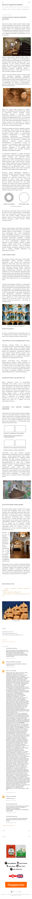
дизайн (7, 641)
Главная (4, 9)
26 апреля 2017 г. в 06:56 (11, 800)
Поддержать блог (16, 884)
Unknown (8, 670)
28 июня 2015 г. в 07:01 (10, 658)
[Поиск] (29, 2)
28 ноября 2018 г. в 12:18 (11, 822)
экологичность (12, 641)
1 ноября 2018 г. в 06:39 (11, 812)
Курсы (14, 9)
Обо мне (18, 9)
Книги (9, 9)
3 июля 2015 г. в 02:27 (10, 666)
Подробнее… (25, 9)
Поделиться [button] (4, 639)
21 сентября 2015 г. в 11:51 (11, 792)
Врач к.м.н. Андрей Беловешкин (12, 4)
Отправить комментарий (8, 825)
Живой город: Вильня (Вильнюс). (11, 592)
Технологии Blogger (16, 892)
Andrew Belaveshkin (10, 661)
